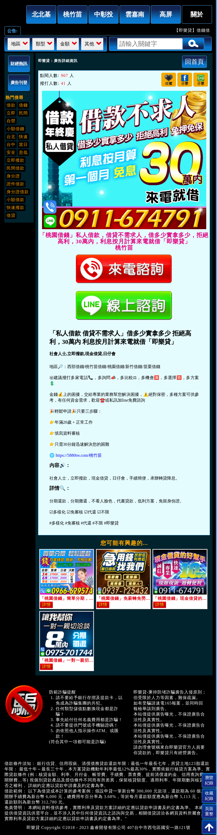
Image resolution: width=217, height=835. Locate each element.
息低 (23, 152)
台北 (11, 136)
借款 (11, 105)
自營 (11, 121)
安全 (11, 152)
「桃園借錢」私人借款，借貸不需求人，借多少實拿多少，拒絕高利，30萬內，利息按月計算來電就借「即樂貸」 (13, 13)
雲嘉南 (134, 14)
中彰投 (103, 14)
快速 (23, 136)
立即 (11, 113)
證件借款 (15, 184)
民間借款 (15, 168)
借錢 (23, 105)
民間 (23, 113)
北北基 (41, 14)
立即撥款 (15, 160)
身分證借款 (18, 192)
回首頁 (194, 61)
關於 (196, 14)
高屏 (165, 14)
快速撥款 (15, 207)
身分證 (13, 176)
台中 (11, 144)
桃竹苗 (72, 14)
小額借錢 (15, 129)
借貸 (11, 215)
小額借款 (15, 199)
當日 (23, 144)
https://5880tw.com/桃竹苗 (79, 455)
